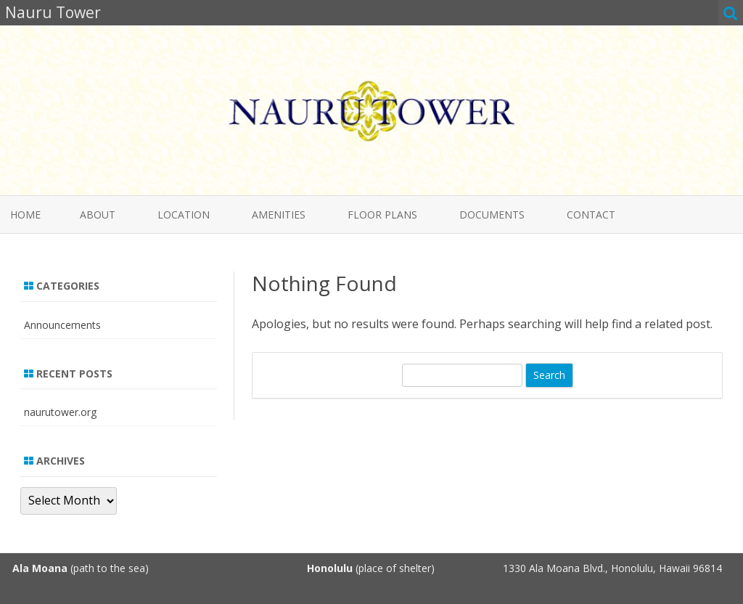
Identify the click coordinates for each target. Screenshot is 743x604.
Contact (591, 214)
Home (25, 214)
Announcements (62, 325)
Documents (492, 214)
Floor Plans (382, 214)
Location (183, 214)
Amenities (278, 214)
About (97, 214)
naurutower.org (60, 412)
